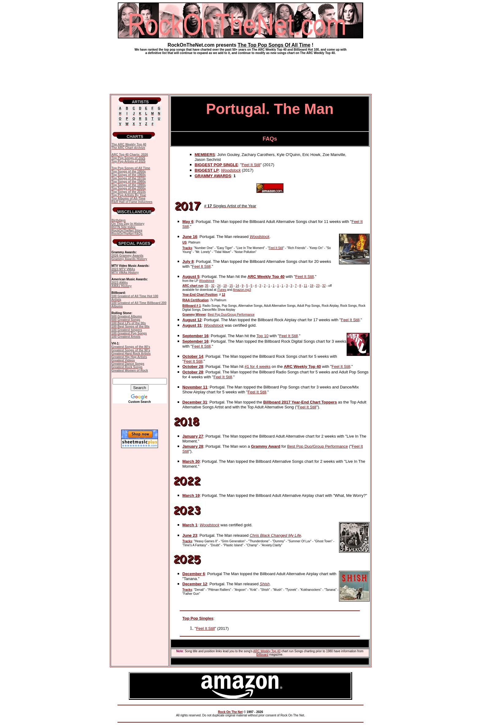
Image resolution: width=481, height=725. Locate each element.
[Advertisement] (240, 72)
